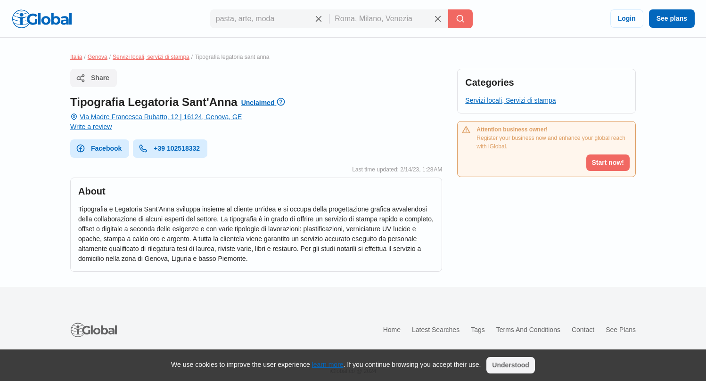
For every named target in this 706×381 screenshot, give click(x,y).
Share (92, 78)
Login (627, 18)
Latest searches (436, 329)
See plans (672, 18)
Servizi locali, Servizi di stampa (510, 100)
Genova (97, 57)
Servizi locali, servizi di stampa (151, 57)
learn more (328, 364)
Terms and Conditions (528, 329)
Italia (76, 57)
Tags (478, 329)
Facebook (99, 148)
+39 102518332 (169, 148)
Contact (583, 329)
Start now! (608, 162)
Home (392, 329)
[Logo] (42, 18)
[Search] (460, 18)
